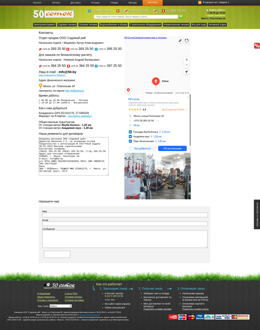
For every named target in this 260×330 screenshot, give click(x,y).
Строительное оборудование (145, 24)
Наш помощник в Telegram (52, 75)
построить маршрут (80, 117)
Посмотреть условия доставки (157, 309)
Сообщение (48, 229)
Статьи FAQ (71, 293)
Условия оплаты (73, 297)
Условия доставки (74, 300)
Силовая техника (88, 24)
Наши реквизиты (46, 297)
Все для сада (199, 24)
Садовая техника (67, 24)
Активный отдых (217, 24)
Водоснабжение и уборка (113, 24)
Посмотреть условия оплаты (195, 309)
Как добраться (74, 90)
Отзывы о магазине (47, 300)
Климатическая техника (176, 24)
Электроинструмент (44, 24)
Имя (44, 211)
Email (45, 220)
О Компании (43, 293)
